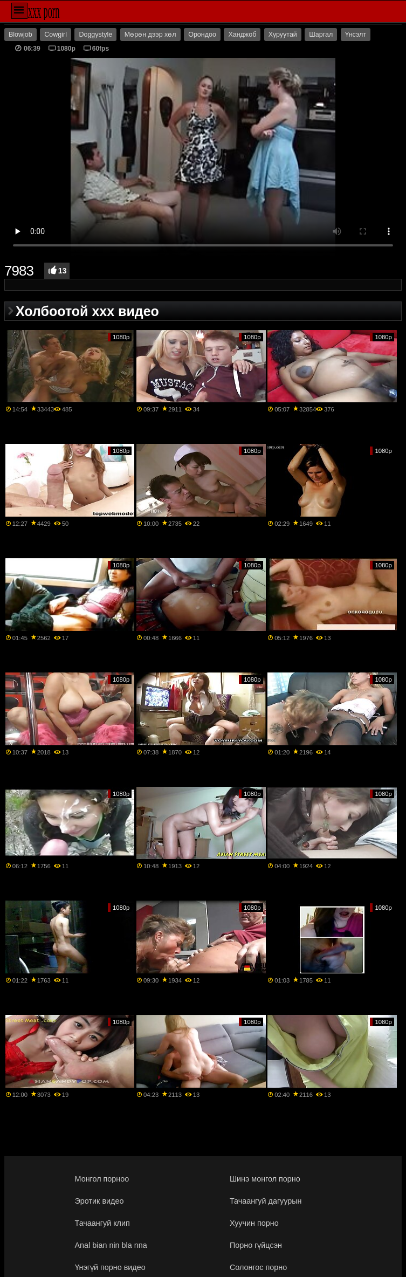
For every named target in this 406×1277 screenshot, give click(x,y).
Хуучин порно (254, 1223)
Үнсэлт (355, 34)
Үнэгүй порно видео (110, 1267)
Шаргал (321, 34)
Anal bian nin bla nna (111, 1245)
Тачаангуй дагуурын (266, 1201)
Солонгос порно (258, 1267)
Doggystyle (95, 34)
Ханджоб (242, 34)
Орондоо (202, 34)
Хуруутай (283, 34)
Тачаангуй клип (102, 1223)
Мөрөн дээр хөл (150, 34)
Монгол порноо (102, 1179)
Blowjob (20, 34)
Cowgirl (55, 34)
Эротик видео (99, 1201)
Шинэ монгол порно (265, 1179)
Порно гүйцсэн (256, 1245)
